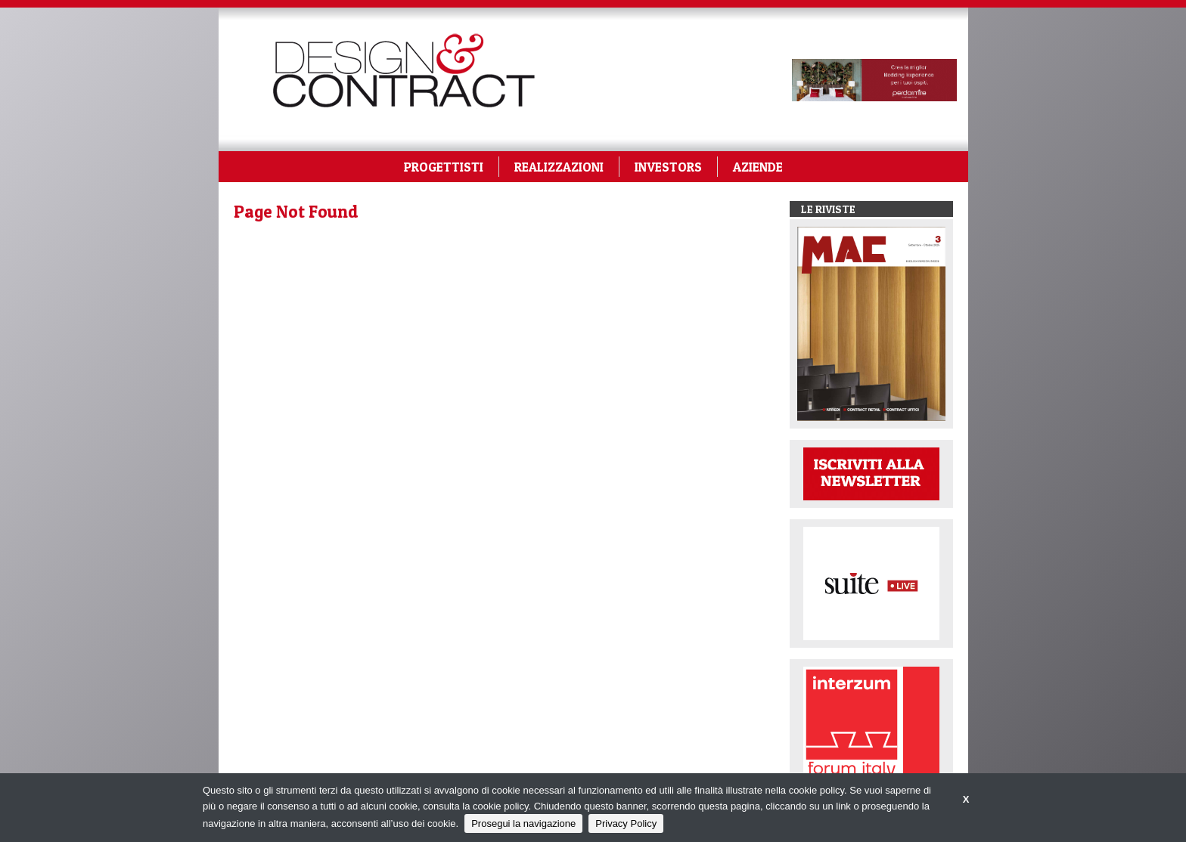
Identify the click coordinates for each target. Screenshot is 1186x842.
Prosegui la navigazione (523, 823)
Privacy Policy (626, 823)
